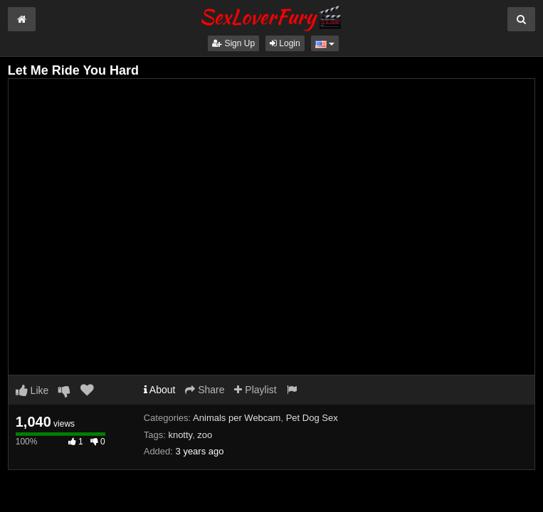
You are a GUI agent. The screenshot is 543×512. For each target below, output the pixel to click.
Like (32, 390)
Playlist (255, 389)
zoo (204, 435)
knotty (180, 435)
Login (285, 43)
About (160, 389)
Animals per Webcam (236, 417)
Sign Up (233, 43)
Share (204, 389)
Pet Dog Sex (312, 417)
